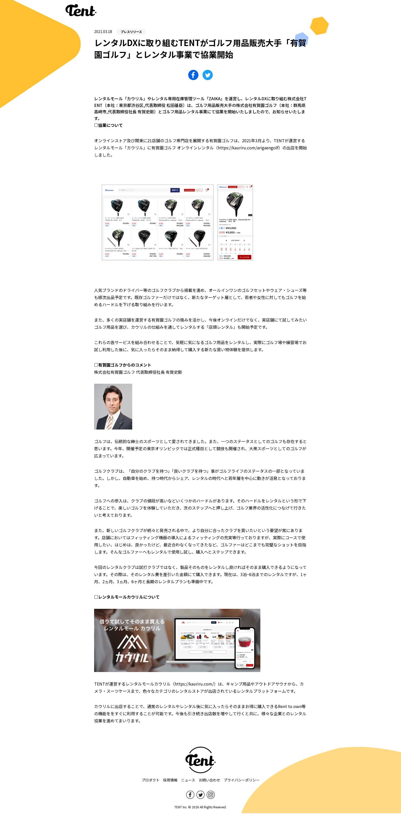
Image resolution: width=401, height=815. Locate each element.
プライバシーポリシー (242, 781)
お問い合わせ (209, 781)
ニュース (188, 781)
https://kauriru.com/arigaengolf (248, 149)
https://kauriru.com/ (194, 685)
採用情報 (170, 781)
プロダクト (151, 781)
